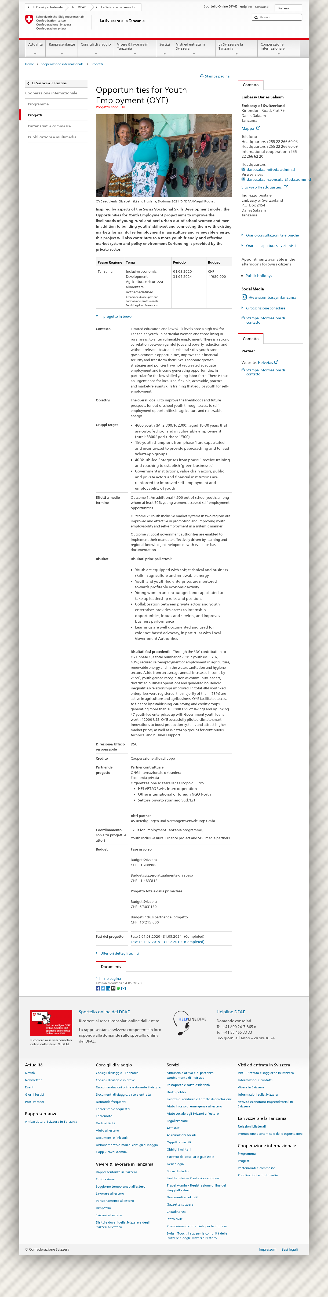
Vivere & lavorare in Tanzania (135, 49)
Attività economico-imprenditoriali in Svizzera (265, 1122)
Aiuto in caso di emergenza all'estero (194, 1124)
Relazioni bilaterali (252, 1144)
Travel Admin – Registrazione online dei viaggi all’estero (196, 1206)
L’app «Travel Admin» (111, 1170)
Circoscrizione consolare (265, 308)
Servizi (164, 49)
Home (29, 64)
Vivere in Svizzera (251, 1105)
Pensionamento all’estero (115, 1219)
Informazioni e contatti (255, 1098)
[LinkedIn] (108, 1006)
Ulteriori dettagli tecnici (119, 953)
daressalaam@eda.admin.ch (272, 169)
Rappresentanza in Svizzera (116, 1190)
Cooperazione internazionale (279, 49)
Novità (30, 1091)
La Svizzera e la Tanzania (237, 49)
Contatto (248, 84)
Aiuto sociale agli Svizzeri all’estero (193, 1131)
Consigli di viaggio (96, 49)
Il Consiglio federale (48, 7)
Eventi (29, 1105)
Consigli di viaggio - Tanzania (117, 1091)
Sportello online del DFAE (104, 1029)
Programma (247, 1171)
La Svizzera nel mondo (117, 7)
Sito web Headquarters (265, 187)
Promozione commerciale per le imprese (197, 1244)
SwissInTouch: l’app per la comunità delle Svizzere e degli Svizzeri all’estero (197, 1253)
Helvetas (268, 362)
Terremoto (104, 1134)
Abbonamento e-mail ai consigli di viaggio (127, 1163)
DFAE (82, 7)
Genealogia (175, 1182)
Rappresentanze (62, 49)
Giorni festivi (34, 1112)
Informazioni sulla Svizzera (258, 1112)
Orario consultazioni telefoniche (272, 235)
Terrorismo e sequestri (113, 1127)
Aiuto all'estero (107, 1148)
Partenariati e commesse (256, 1186)
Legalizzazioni (177, 1139)
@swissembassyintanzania (272, 297)
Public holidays (259, 275)
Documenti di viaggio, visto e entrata (123, 1112)
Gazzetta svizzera (180, 1222)
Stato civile (175, 1237)
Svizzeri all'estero (109, 1233)
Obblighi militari (179, 1167)
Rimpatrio (103, 1226)
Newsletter (33, 1098)
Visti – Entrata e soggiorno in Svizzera (266, 1091)
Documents (108, 966)
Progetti (244, 1179)
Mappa (251, 128)
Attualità (35, 49)
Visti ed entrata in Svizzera (194, 49)
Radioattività (105, 1141)
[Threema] (113, 1006)
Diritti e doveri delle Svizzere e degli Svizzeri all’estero (123, 1243)
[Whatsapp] (118, 1006)
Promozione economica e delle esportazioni (270, 1151)
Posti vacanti (34, 1120)
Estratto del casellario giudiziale (190, 1175)
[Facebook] (98, 1006)
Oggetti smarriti (179, 1160)
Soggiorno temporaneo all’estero (120, 1204)
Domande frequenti (111, 1120)
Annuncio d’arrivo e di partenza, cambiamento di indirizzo (190, 1093)
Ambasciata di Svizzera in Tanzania (51, 1139)
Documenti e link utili (111, 1156)
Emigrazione (105, 1197)
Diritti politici (176, 1110)
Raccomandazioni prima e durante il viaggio (128, 1105)
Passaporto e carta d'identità (188, 1103)
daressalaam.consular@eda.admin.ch (279, 179)
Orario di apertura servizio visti (270, 246)
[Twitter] (103, 1006)
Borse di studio (177, 1189)
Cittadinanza (176, 1230)
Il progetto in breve (116, 317)
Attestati (173, 1146)
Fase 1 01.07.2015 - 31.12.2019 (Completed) (167, 942)
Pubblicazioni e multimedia (258, 1193)
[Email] (123, 1006)
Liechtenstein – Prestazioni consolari (193, 1196)
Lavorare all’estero (110, 1211)
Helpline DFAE (231, 1029)
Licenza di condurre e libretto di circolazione (199, 1117)
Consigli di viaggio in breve (115, 1098)
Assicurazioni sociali (181, 1153)
